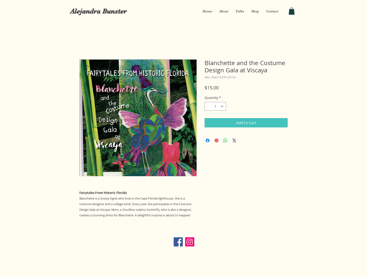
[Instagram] (189, 241)
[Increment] (222, 106)
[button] (292, 11)
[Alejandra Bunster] (98, 11)
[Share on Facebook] (207, 140)
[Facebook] (178, 241)
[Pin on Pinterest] (216, 140)
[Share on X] (234, 140)
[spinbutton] (215, 106)
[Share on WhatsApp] (225, 140)
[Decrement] (208, 106)
